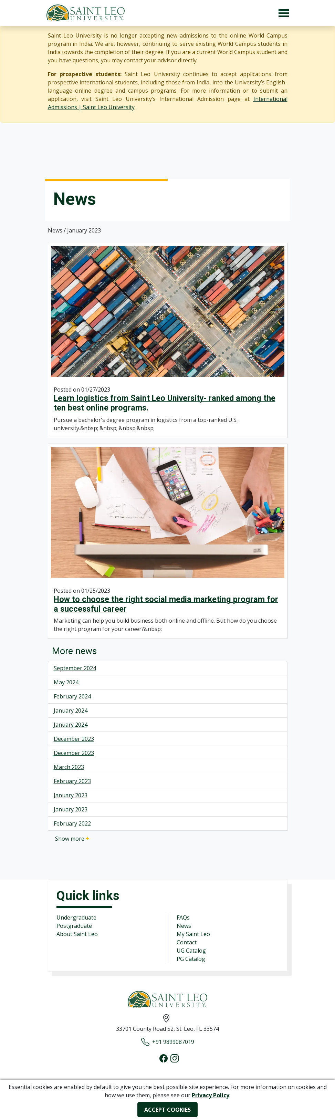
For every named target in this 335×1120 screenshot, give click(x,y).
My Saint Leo (193, 934)
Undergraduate (76, 917)
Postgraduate (74, 926)
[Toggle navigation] (284, 13)
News (184, 926)
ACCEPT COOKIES (167, 1109)
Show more (72, 838)
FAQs (183, 917)
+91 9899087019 (167, 1042)
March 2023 (69, 767)
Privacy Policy (210, 1095)
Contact (187, 942)
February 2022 (72, 823)
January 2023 (70, 795)
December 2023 (74, 739)
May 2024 (66, 682)
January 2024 (70, 710)
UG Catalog (191, 950)
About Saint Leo (77, 934)
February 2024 (72, 696)
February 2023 (72, 781)
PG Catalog (191, 959)
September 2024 (75, 668)
